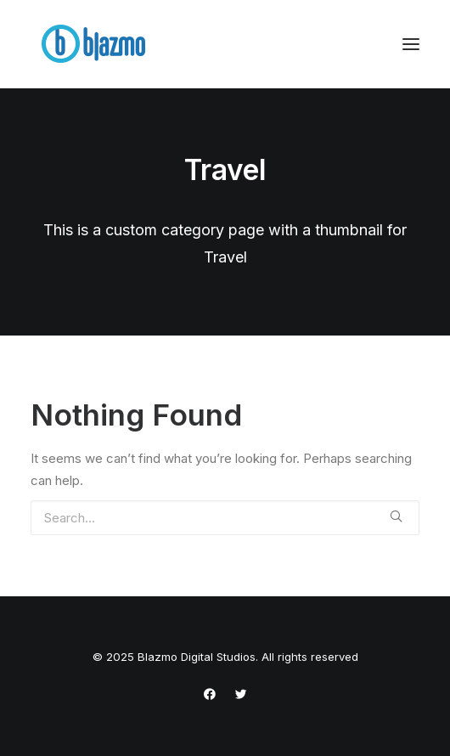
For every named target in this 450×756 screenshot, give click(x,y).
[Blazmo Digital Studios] (94, 44)
